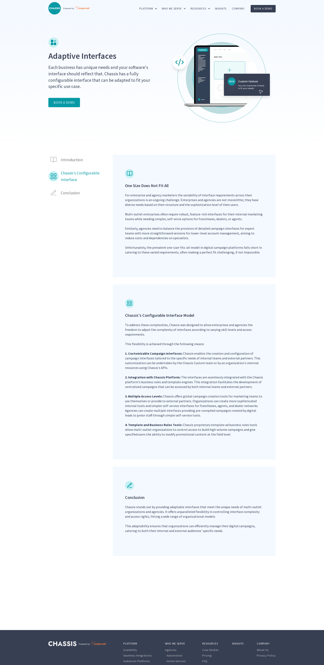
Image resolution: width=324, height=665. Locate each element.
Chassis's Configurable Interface (80, 176)
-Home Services (175, 661)
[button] (148, 8)
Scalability (130, 650)
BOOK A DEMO (64, 102)
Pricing (207, 655)
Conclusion (70, 192)
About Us (263, 650)
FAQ (204, 661)
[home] (54, 8)
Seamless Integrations (137, 655)
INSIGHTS (220, 8)
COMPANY (238, 8)
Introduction (72, 159)
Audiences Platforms (136, 661)
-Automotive (173, 655)
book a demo (263, 8)
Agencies (170, 650)
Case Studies (210, 650)
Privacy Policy (266, 655)
